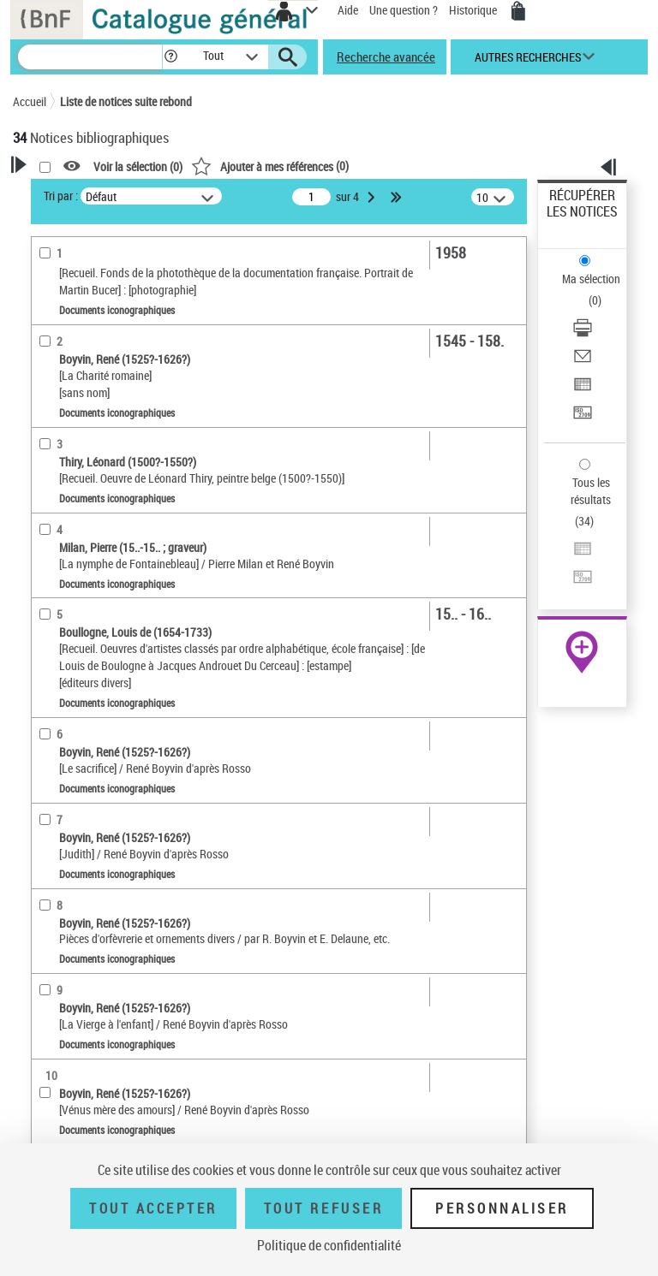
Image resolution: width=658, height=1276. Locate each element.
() (270, 165)
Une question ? (403, 10)
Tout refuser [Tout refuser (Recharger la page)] (323, 1208)
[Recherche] (90, 57)
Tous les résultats (591, 490)
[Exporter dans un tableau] (582, 390)
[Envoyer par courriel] (582, 361)
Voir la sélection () (137, 166)
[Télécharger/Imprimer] (582, 333)
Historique (474, 10)
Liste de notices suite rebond (126, 101)
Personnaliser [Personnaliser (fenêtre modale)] (502, 1208)
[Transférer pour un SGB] (582, 418)
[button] (171, 57)
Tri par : (61, 195)
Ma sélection (591, 278)
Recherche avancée (386, 56)
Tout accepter (153, 1208)
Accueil (29, 101)
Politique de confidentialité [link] (329, 1245)
